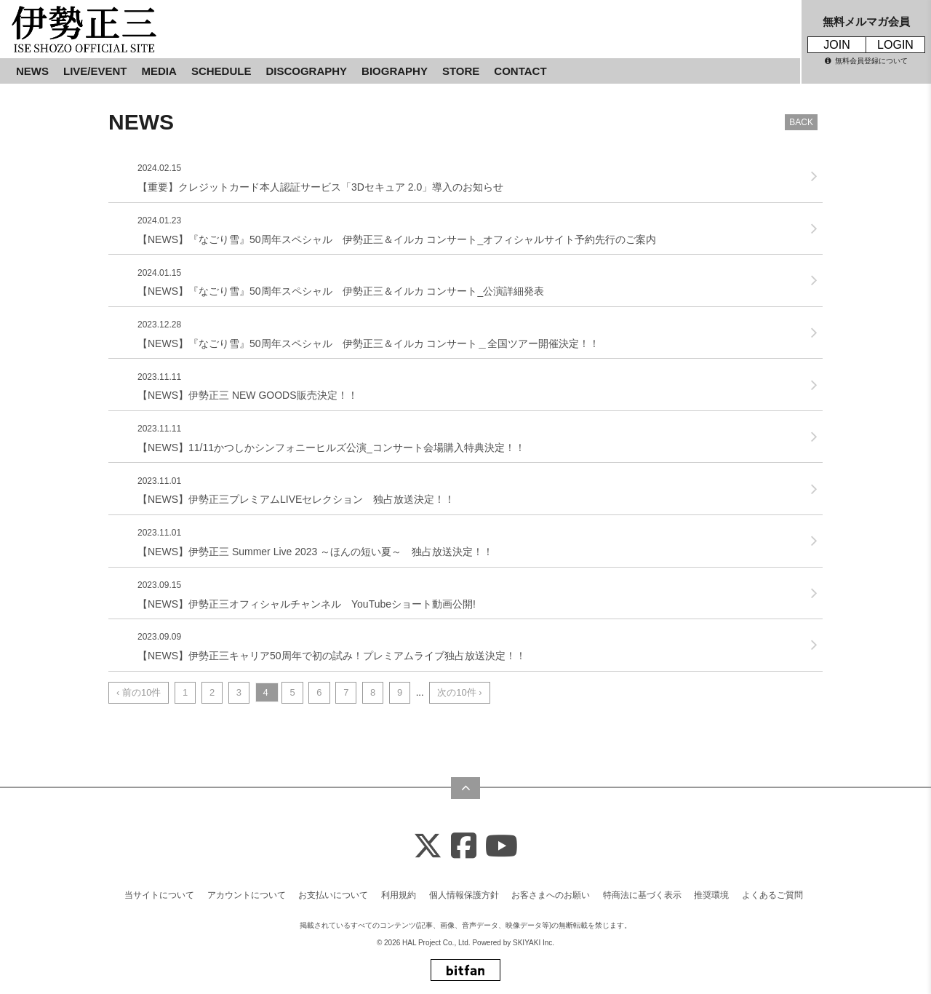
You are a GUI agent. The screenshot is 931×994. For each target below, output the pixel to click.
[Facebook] (464, 847)
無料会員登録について (866, 61)
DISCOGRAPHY (306, 71)
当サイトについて (159, 895)
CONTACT (520, 71)
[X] (428, 847)
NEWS (32, 71)
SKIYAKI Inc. (533, 943)
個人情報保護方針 (464, 895)
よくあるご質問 (772, 895)
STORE (460, 71)
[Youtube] (501, 847)
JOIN (836, 45)
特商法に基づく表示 (642, 895)
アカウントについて (246, 895)
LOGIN (895, 45)
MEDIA (159, 71)
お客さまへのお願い (550, 895)
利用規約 (398, 895)
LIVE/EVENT (95, 71)
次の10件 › (459, 692)
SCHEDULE (221, 71)
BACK (801, 122)
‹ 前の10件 (138, 692)
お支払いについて (333, 895)
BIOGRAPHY (394, 71)
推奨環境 (711, 895)
